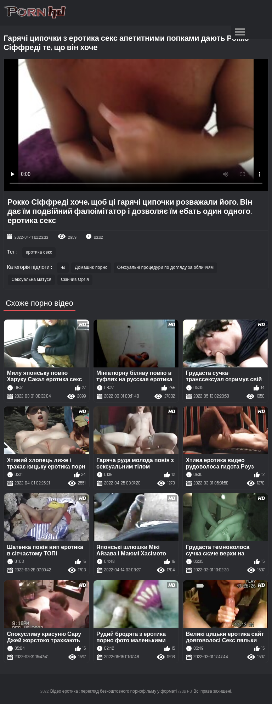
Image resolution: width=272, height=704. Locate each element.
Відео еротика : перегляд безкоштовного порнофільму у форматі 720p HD (121, 691)
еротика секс (39, 252)
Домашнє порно (91, 267)
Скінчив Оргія (75, 279)
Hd (63, 267)
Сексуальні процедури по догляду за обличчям (165, 267)
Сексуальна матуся (31, 279)
